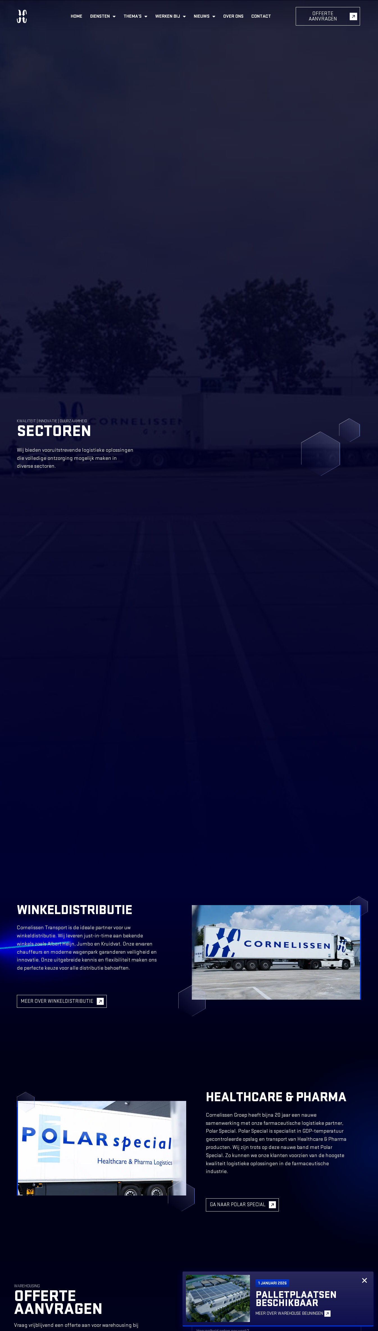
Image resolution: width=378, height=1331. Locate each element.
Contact (261, 16)
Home (76, 16)
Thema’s (135, 16)
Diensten (103, 16)
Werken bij (170, 16)
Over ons (233, 16)
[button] (364, 1280)
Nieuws (204, 16)
